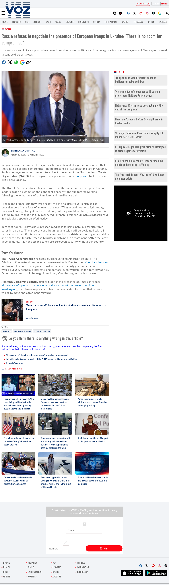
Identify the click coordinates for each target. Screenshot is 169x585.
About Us (56, 577)
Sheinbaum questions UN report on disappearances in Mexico (93, 440)
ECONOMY (70, 22)
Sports (125, 22)
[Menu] (3, 13)
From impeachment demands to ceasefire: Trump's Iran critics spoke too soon (19, 441)
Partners (163, 22)
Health (48, 22)
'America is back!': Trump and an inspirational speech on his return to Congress (66, 307)
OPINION (151, 22)
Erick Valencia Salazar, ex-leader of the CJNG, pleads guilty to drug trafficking (41, 359)
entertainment (111, 22)
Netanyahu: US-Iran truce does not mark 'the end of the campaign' (37, 355)
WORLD (58, 22)
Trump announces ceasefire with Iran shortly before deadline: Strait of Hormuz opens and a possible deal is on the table (56, 443)
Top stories (42, 331)
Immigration (83, 22)
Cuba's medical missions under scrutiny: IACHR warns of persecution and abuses (18, 480)
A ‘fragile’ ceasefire (14, 363)
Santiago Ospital (23, 150)
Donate (5, 22)
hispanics (16, 22)
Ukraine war (22, 331)
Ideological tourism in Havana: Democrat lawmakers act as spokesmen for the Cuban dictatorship (55, 404)
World (8, 29)
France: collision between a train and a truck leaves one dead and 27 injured (93, 480)
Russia (6, 331)
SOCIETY (96, 22)
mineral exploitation (96, 262)
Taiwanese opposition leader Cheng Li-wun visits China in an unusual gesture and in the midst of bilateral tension (56, 482)
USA (27, 22)
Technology (138, 22)
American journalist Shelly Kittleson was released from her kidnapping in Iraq (92, 402)
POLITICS (36, 22)
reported (82, 176)
